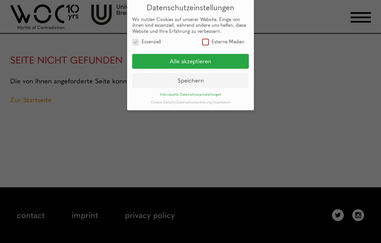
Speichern (190, 77)
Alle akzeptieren (190, 58)
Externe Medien (223, 39)
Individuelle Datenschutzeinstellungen (190, 91)
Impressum (222, 99)
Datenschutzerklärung (193, 99)
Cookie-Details (162, 99)
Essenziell (146, 39)
